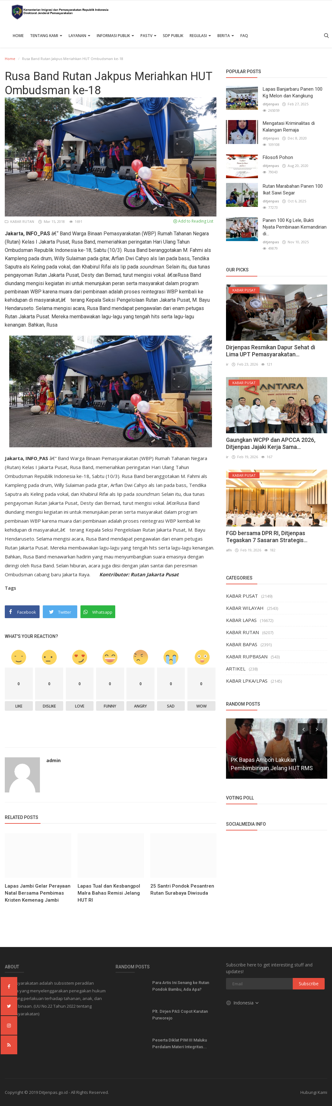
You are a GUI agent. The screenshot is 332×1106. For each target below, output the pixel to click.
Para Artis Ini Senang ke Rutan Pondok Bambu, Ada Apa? (180, 986)
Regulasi (200, 35)
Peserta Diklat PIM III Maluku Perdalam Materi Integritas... (179, 1043)
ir (227, 364)
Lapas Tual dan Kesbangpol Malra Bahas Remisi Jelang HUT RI (109, 893)
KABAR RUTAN (20, 221)
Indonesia (242, 1003)
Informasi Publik (115, 35)
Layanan (79, 35)
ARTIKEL (235, 668)
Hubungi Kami (313, 1092)
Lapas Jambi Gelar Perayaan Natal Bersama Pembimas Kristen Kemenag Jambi (38, 893)
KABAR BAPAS (241, 644)
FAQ (244, 35)
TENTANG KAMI (46, 35)
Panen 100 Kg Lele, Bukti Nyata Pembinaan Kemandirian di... (295, 227)
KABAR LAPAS (241, 620)
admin (53, 760)
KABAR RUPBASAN (247, 656)
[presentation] (303, 729)
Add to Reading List (193, 221)
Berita (225, 35)
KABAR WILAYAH (245, 608)
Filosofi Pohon (278, 157)
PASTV (148, 35)
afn (229, 550)
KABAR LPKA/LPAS (247, 681)
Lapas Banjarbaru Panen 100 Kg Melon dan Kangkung (292, 92)
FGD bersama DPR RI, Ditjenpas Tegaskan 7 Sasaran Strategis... (266, 536)
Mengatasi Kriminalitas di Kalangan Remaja (289, 126)
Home (18, 35)
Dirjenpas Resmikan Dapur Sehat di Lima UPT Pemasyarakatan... (270, 351)
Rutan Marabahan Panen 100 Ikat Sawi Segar (293, 189)
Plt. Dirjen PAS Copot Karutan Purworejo (180, 1014)
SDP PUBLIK (173, 35)
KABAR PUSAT (242, 596)
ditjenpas (271, 104)
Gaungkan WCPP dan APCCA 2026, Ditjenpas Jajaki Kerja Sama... (270, 443)
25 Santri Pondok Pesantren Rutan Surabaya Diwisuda (182, 889)
